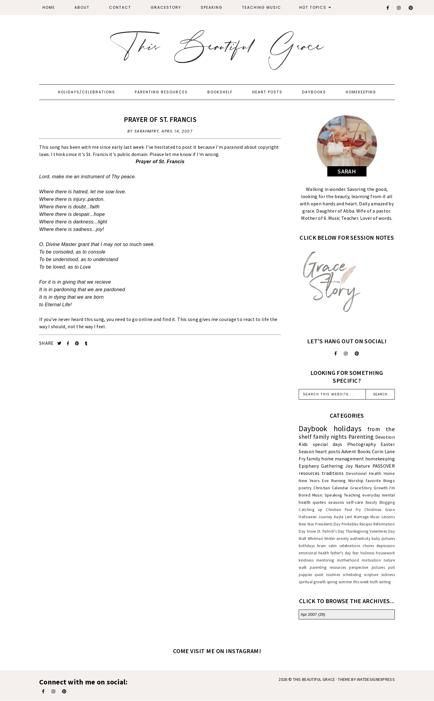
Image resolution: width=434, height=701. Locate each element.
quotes (319, 502)
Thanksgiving (357, 531)
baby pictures (383, 538)
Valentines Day (382, 531)
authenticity (360, 538)
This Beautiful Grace (314, 679)
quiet (319, 574)
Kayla (339, 516)
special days (327, 444)
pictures (378, 567)
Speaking (211, 7)
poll (391, 567)
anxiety (342, 538)
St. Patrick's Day (330, 531)
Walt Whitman (311, 538)
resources (309, 473)
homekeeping (380, 459)
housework (385, 552)
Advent (349, 451)
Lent (348, 516)
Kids (303, 444)
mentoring (325, 560)
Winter (329, 538)
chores (368, 545)
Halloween (308, 516)
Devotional (356, 473)
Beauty (371, 502)
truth (374, 581)
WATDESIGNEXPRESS (376, 679)
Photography (361, 444)
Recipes (366, 524)
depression (385, 545)
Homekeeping (361, 92)
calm (333, 545)
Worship (355, 480)
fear (356, 552)
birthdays (307, 545)
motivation (371, 560)
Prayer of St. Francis (160, 119)
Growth (381, 488)
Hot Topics (312, 7)
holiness (367, 552)
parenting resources (328, 567)
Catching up (310, 509)
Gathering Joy (337, 466)
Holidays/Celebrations (86, 92)
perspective (358, 567)
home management (342, 459)
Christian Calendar (330, 488)
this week (361, 581)
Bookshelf (220, 92)
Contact (120, 7)
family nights (330, 436)
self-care (354, 502)
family (313, 459)
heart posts (327, 451)
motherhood (348, 560)
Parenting (361, 436)
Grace (390, 509)
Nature (362, 466)
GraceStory (166, 7)
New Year (306, 524)
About (82, 7)
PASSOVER (384, 466)
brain (321, 545)
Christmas (373, 509)
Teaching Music (261, 7)
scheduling (352, 574)
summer (345, 581)
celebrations (349, 545)
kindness (306, 560)
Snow (311, 531)
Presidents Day (327, 524)
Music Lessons (382, 516)
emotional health (314, 552)
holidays (347, 428)
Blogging (387, 502)
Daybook (313, 428)
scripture (371, 574)
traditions (333, 473)
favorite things (380, 480)
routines (333, 574)
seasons (336, 502)
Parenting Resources (161, 92)
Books (364, 451)
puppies (305, 574)
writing (385, 581)
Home (48, 7)
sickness (388, 574)
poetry (305, 488)
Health (375, 473)
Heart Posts (267, 92)
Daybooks (314, 92)
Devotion (385, 437)
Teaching (352, 495)
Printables (349, 524)
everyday (371, 495)
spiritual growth (312, 581)
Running (338, 480)
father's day (341, 552)
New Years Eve (314, 480)
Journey (325, 516)
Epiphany (309, 466)
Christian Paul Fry (343, 509)
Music (317, 495)
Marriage (361, 516)
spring (332, 581)
